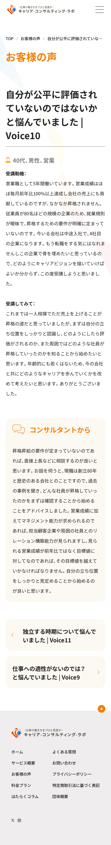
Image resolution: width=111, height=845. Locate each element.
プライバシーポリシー (72, 774)
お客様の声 (30, 38)
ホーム (17, 752)
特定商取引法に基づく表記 (76, 785)
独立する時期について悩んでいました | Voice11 (59, 635)
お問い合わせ (64, 763)
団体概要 (60, 796)
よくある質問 (64, 752)
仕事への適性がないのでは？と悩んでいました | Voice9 (48, 672)
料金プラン (21, 785)
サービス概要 (23, 763)
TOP (9, 38)
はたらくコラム (25, 796)
